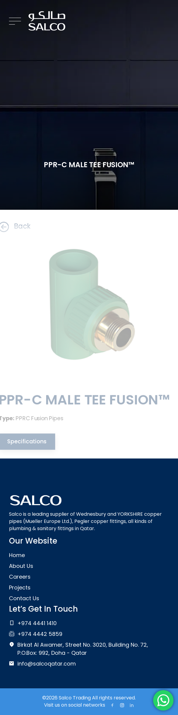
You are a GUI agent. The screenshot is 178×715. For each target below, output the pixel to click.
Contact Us (24, 598)
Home (17, 555)
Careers (20, 576)
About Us (21, 566)
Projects (20, 587)
